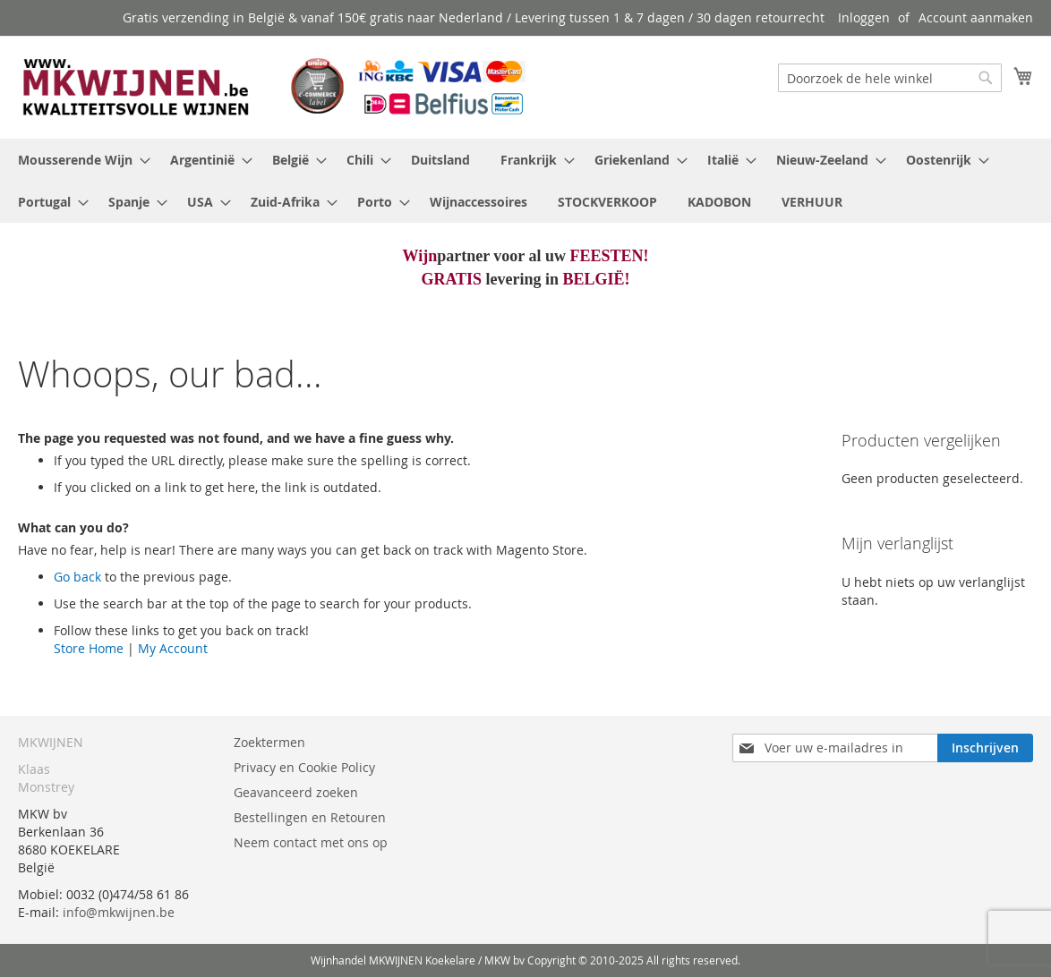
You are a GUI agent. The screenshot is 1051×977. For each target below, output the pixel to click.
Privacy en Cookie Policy (304, 767)
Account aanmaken (976, 17)
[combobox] (890, 78)
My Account (173, 648)
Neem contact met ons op (311, 842)
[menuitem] (78, 160)
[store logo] (272, 86)
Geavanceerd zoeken (296, 792)
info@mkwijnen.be (119, 912)
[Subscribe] (985, 748)
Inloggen (864, 17)
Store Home (89, 648)
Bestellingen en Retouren (310, 817)
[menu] (525, 181)
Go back (77, 576)
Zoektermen (269, 742)
